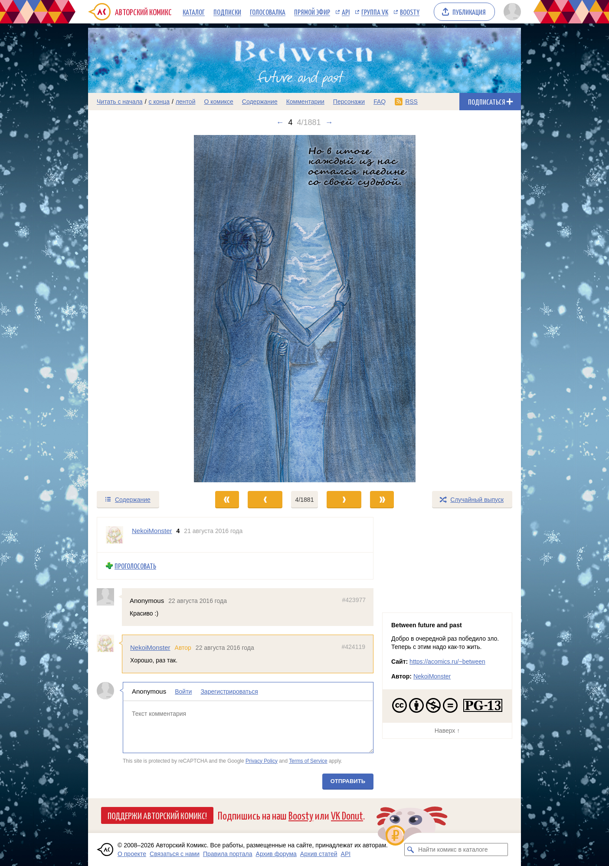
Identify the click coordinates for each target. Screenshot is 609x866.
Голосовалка (267, 11)
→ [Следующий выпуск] (329, 122)
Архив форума (276, 853)
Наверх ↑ (447, 730)
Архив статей (318, 853)
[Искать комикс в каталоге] (411, 849)
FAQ (379, 101)
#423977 (354, 599)
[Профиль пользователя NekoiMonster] (114, 534)
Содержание (260, 101)
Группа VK (374, 11)
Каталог (194, 11)
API (346, 11)
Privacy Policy (262, 760)
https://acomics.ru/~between (447, 661)
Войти (183, 691)
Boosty (409, 11)
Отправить (348, 781)
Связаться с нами (175, 853)
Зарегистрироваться (229, 691)
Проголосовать (135, 565)
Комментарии (305, 101)
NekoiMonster (150, 647)
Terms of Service (308, 760)
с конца (159, 101)
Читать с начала (120, 101)
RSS (411, 101)
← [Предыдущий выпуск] (280, 122)
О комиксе (218, 101)
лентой (186, 101)
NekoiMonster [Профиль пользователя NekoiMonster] (152, 530)
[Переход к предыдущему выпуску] (142, 308)
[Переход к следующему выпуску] (304, 308)
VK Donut (347, 815)
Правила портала (227, 853)
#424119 (353, 646)
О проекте (132, 853)
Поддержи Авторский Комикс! (157, 815)
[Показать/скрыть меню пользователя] (511, 11)
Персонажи (349, 101)
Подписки (227, 11)
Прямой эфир (312, 11)
